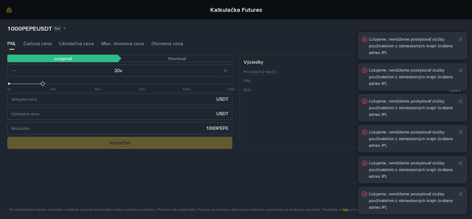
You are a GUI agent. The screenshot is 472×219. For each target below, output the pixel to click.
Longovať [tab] (63, 58)
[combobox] (37, 28)
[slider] (119, 83)
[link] (9, 11)
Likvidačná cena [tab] (76, 43)
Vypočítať (120, 143)
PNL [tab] (11, 43)
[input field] (68, 70)
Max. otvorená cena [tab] (122, 43)
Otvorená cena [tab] (167, 43)
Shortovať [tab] (177, 58)
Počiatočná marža (260, 71)
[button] (14, 71)
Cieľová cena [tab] (37, 43)
